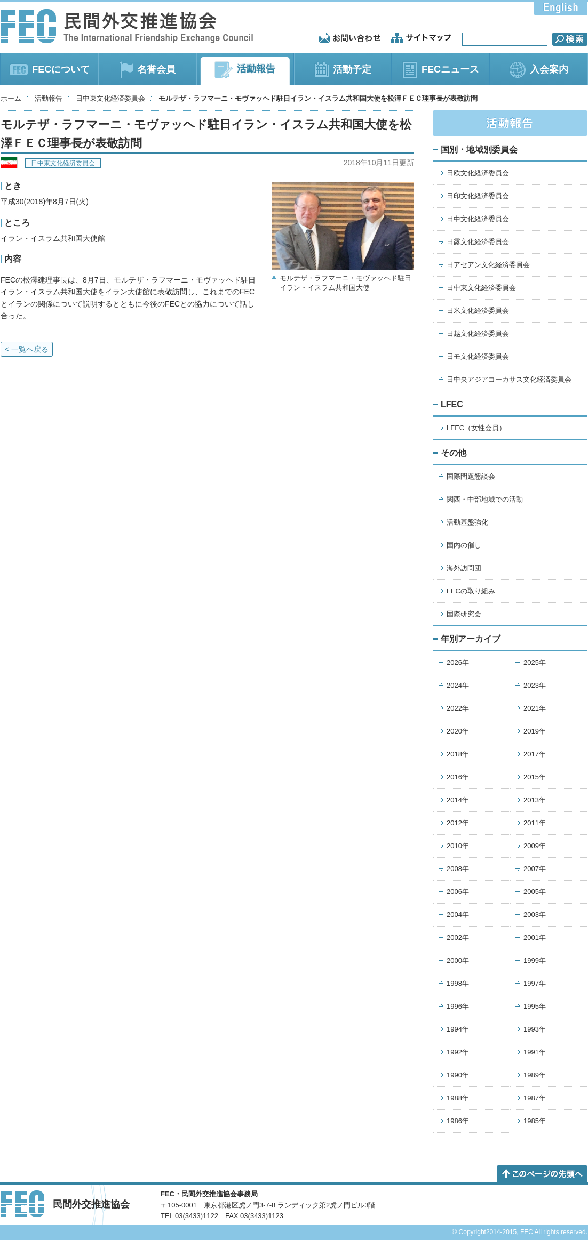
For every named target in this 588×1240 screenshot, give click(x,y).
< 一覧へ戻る (27, 349)
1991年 (534, 1052)
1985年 (534, 1121)
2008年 (458, 869)
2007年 (534, 869)
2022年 (458, 708)
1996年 (458, 1006)
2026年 (458, 662)
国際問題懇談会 (471, 476)
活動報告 (48, 98)
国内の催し (464, 545)
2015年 (534, 777)
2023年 (534, 685)
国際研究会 (464, 614)
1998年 (458, 983)
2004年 (458, 915)
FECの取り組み (471, 591)
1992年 (458, 1052)
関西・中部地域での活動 (485, 499)
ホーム (11, 98)
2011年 (534, 823)
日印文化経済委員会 (478, 196)
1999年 (534, 960)
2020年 (458, 731)
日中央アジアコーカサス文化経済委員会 (509, 379)
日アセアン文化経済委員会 (488, 265)
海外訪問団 (464, 568)
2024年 (458, 685)
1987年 (534, 1098)
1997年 (534, 983)
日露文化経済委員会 (478, 242)
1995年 (534, 1006)
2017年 (534, 754)
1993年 (534, 1029)
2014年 (458, 800)
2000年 (458, 960)
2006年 (458, 892)
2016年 (458, 777)
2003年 (534, 915)
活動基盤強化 (467, 522)
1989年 (534, 1075)
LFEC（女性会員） (476, 428)
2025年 (534, 662)
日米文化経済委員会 (478, 311)
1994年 (458, 1029)
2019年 (534, 731)
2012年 (458, 823)
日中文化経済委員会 (478, 219)
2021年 (534, 708)
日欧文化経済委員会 (478, 173)
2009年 (534, 846)
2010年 (458, 846)
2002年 (458, 937)
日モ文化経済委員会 (478, 356)
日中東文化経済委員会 (110, 98)
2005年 (534, 892)
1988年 (458, 1098)
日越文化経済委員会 (478, 333)
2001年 (534, 937)
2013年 (534, 800)
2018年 (458, 754)
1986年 (458, 1121)
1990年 (458, 1075)
